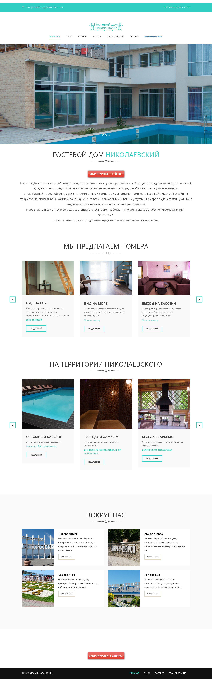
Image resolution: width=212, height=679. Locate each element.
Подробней (36, 328)
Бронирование (177, 673)
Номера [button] (82, 36)
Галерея (133, 36)
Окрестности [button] (115, 36)
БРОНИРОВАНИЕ (153, 36)
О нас (69, 36)
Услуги (97, 36)
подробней (66, 556)
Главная (55, 36)
